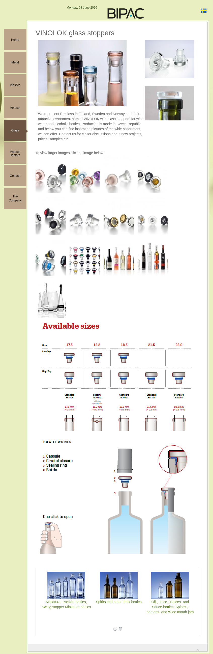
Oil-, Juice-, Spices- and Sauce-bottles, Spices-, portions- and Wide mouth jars (170, 607)
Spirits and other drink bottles (119, 602)
